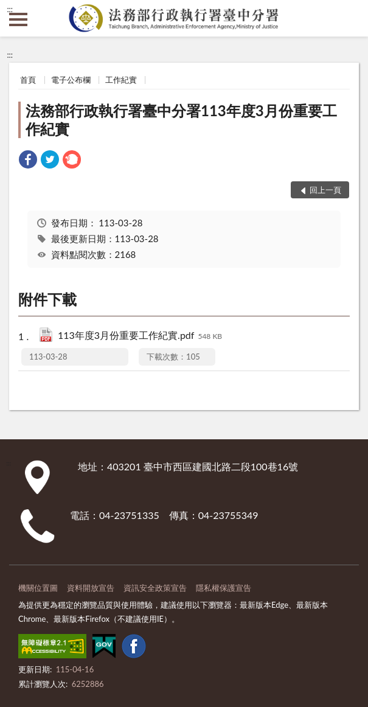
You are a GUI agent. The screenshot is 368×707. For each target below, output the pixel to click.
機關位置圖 (38, 588)
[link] (28, 161)
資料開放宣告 (90, 588)
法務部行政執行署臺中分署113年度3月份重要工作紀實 (181, 120)
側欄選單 (18, 19)
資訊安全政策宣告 (155, 588)
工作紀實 (121, 80)
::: (10, 9)
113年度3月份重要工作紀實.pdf (140, 336)
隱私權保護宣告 (223, 588)
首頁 (28, 80)
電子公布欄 (71, 80)
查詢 (350, 18)
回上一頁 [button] (325, 190)
